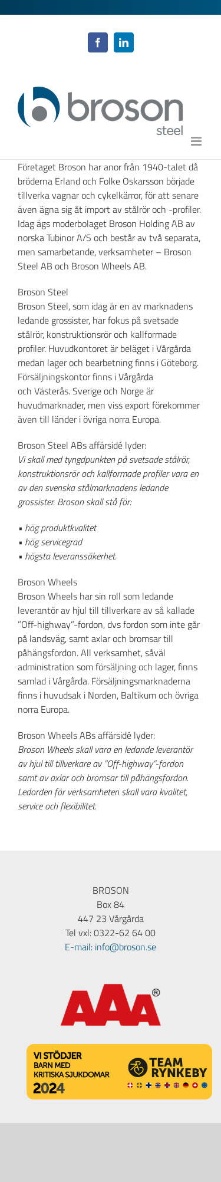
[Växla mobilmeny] (197, 141)
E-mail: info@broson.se (110, 947)
